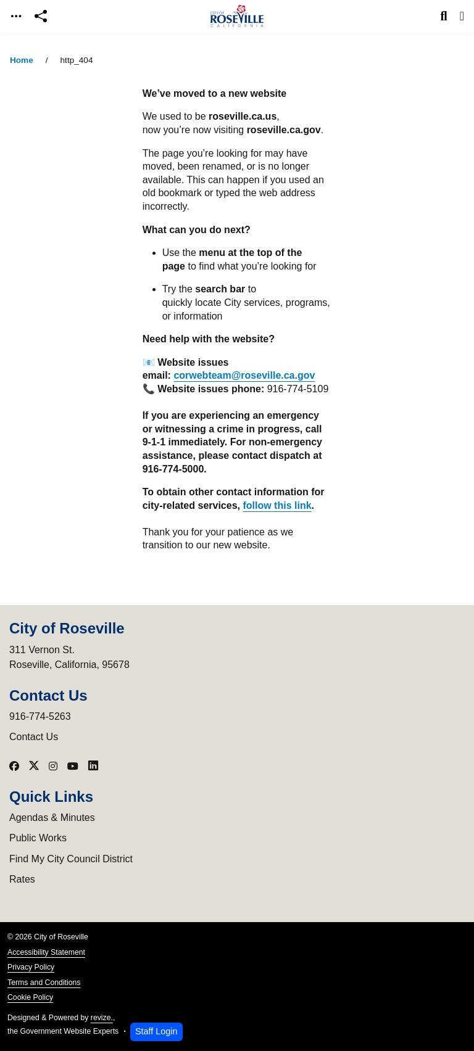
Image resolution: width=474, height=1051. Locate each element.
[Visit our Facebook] (14, 766)
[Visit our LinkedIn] (93, 766)
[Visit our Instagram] (53, 766)
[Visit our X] (34, 766)
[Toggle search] (444, 16)
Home (21, 60)
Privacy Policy (30, 967)
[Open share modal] (41, 16)
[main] (237, 542)
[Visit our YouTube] (72, 766)
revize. (102, 1017)
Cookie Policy (30, 997)
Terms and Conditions (43, 982)
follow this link (277, 505)
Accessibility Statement (46, 952)
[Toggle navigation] (16, 16)
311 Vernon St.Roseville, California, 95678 (69, 657)
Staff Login (156, 1031)
